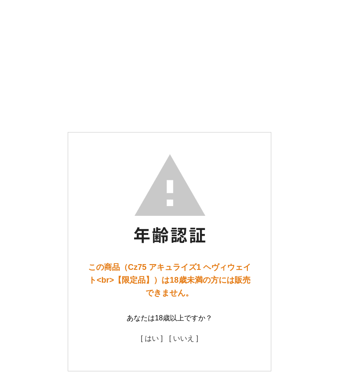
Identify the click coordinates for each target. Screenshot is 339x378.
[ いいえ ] (183, 338)
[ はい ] (152, 338)
